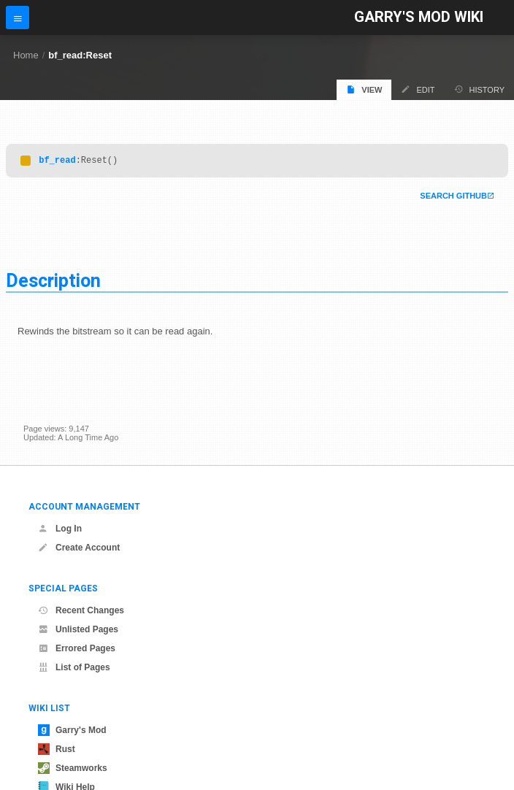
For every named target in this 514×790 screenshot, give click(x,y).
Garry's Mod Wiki (418, 17)
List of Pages (74, 667)
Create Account (79, 547)
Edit (417, 89)
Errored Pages (76, 648)
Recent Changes (81, 610)
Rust (56, 749)
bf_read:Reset (80, 55)
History (479, 89)
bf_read (57, 162)
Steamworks (72, 768)
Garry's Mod (72, 730)
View (364, 89)
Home (26, 55)
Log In (60, 528)
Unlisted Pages (78, 629)
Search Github (453, 197)
